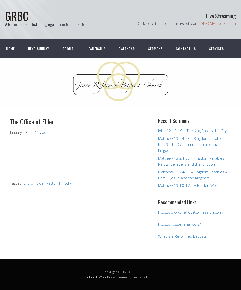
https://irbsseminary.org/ (179, 224)
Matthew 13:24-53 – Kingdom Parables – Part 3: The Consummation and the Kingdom (192, 144)
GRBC (17, 15)
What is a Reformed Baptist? (182, 236)
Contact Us (186, 48)
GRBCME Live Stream (218, 23)
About (68, 48)
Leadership (96, 48)
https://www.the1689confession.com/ (190, 212)
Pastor (51, 183)
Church (29, 183)
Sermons (155, 48)
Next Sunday (38, 48)
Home (10, 48)
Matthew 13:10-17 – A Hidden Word (189, 185)
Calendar (127, 48)
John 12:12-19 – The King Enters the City (192, 130)
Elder (40, 183)
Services (216, 48)
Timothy (65, 183)
